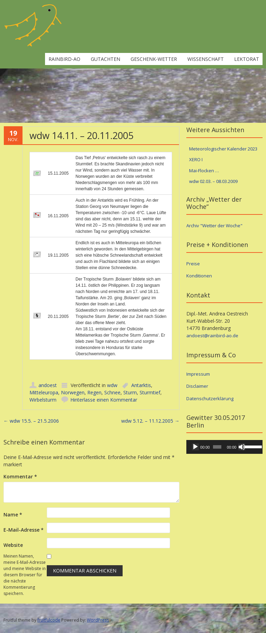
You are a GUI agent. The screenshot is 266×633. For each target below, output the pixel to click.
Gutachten (105, 59)
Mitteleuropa (43, 392)
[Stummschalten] (241, 446)
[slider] (217, 447)
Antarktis (141, 385)
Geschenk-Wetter (154, 59)
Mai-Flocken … (204, 170)
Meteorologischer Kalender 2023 (223, 149)
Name (12, 514)
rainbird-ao (64, 59)
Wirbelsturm (42, 399)
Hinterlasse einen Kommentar (103, 399)
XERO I (196, 159)
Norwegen (73, 392)
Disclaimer (197, 386)
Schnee (112, 392)
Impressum (198, 374)
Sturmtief (150, 392)
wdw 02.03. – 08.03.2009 (213, 181)
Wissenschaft (205, 59)
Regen (94, 392)
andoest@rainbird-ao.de (212, 335)
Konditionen (199, 276)
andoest (47, 385)
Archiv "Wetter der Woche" (214, 225)
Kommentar (20, 476)
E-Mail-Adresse (23, 529)
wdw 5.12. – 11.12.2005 (150, 421)
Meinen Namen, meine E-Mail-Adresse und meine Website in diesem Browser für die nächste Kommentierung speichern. (24, 574)
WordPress (98, 620)
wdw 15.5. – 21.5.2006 (31, 421)
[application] (224, 447)
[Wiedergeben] (195, 446)
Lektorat (246, 59)
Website (13, 545)
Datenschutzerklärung (209, 398)
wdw (112, 385)
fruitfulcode (48, 620)
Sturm (130, 392)
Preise (193, 263)
